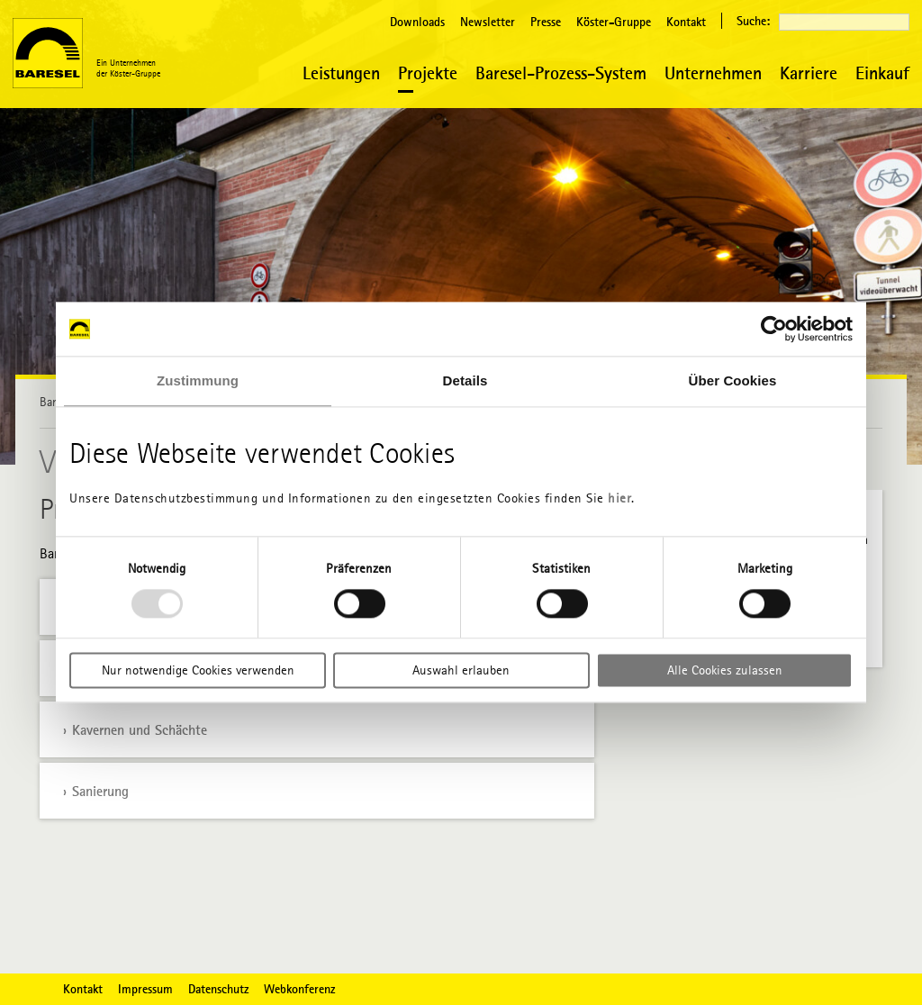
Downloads (417, 22)
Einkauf (882, 72)
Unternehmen (713, 72)
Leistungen (341, 72)
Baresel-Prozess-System (560, 72)
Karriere (808, 72)
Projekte (427, 72)
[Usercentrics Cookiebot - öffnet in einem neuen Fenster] (774, 328)
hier (619, 498)
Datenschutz (218, 989)
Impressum (145, 989)
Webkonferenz (299, 989)
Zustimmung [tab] (198, 380)
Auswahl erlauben (461, 671)
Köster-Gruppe (613, 22)
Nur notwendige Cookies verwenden (198, 671)
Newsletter (487, 22)
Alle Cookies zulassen (724, 671)
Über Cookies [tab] (733, 380)
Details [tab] (465, 380)
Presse (545, 22)
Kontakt (686, 22)
